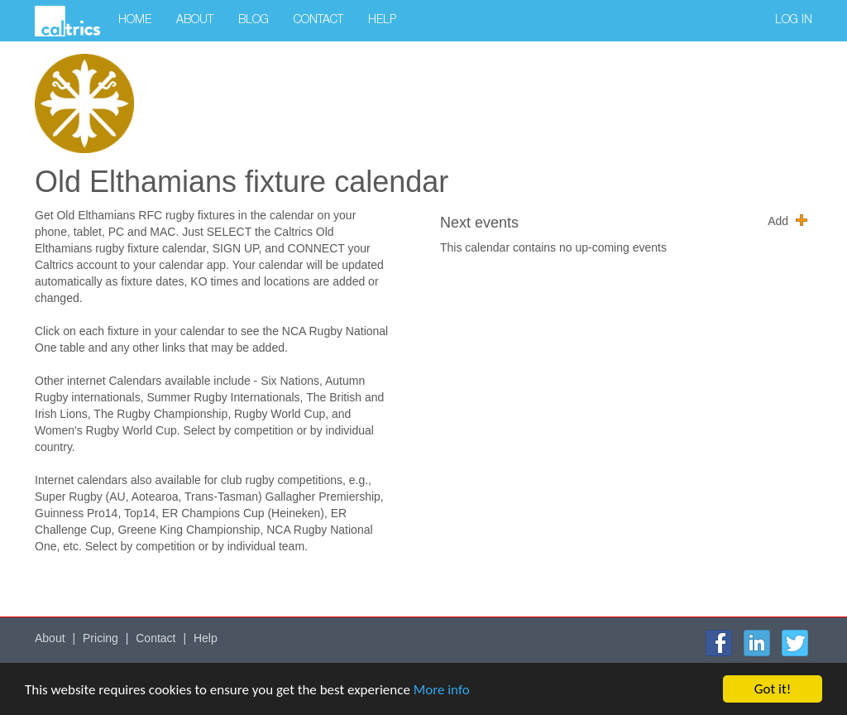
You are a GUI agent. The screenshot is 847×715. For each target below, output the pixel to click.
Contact (318, 20)
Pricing (100, 638)
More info (442, 689)
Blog (253, 20)
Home (134, 20)
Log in (793, 20)
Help (382, 20)
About (194, 20)
